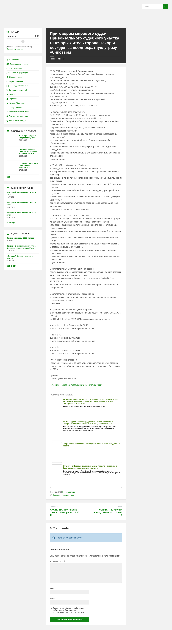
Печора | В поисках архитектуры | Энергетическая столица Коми (22, 247)
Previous (54, 507)
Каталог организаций (17, 90)
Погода (11, 94)
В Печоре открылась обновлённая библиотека (28, 165)
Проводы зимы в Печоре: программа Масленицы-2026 (28, 151)
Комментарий (58, 562)
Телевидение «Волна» (18, 86)
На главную (13, 60)
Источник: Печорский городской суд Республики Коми (76, 385)
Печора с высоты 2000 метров (20, 238)
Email (53, 598)
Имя (52, 588)
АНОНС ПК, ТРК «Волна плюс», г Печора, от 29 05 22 (64, 512)
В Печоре (61, 59)
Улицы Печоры (14, 107)
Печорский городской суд (63, 495)
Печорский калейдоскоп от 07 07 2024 (21, 203)
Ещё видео (11, 266)
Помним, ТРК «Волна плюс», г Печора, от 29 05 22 (107, 512)
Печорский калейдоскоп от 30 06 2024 (21, 214)
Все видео (11, 223)
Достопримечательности (18, 112)
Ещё (8, 177)
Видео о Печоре (15, 81)
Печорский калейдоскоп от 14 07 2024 (21, 193)
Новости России (14, 68)
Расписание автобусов (17, 116)
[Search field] (155, 6)
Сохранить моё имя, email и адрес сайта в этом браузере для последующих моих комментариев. (69, 610)
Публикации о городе (17, 64)
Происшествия (68, 492)
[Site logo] (86, 23)
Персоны (11, 99)
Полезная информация (17, 73)
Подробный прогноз (15, 49)
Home (52, 59)
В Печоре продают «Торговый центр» (27, 137)
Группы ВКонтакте (16, 103)
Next (120, 507)
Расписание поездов (16, 120)
